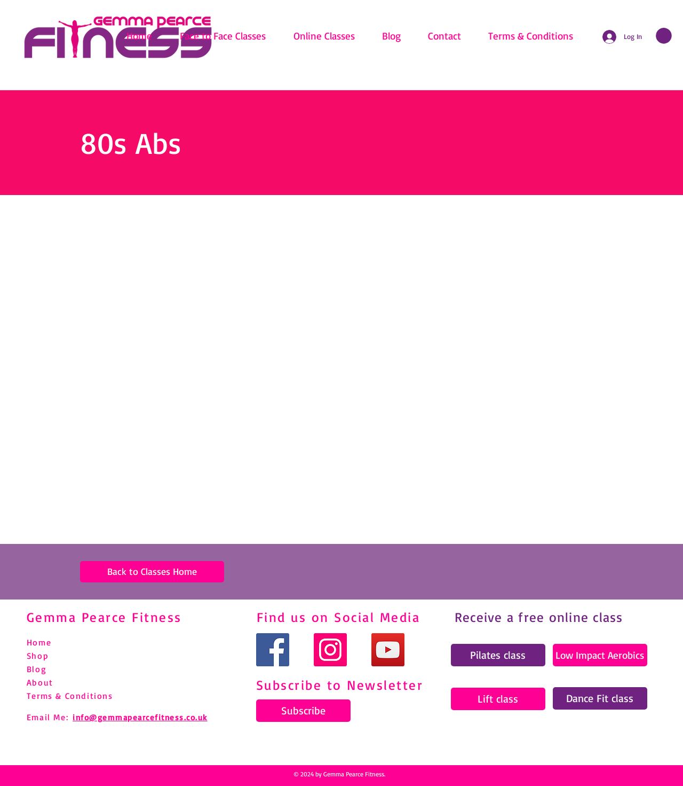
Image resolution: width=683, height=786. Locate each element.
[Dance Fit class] (600, 698)
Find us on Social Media (338, 617)
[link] (664, 36)
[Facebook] (272, 649)
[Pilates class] (498, 655)
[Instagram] (330, 649)
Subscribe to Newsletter (340, 684)
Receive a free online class (539, 617)
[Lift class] (498, 699)
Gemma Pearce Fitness (104, 617)
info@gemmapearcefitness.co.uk (140, 717)
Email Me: (47, 717)
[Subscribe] (303, 710)
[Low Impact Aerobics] (600, 655)
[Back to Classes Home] (152, 571)
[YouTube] (387, 649)
